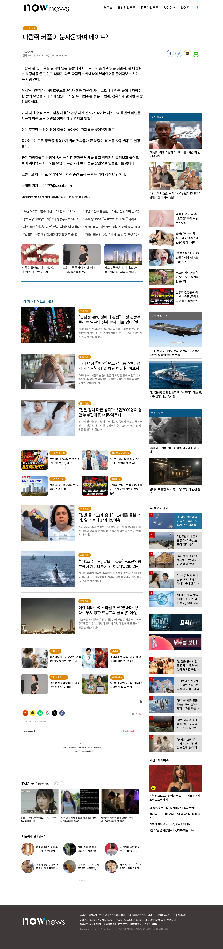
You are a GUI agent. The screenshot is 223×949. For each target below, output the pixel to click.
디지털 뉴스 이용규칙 (166, 914)
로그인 (83, 914)
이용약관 (103, 914)
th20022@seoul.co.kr (55, 185)
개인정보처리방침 (117, 914)
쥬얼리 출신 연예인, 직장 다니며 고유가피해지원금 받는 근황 (47, 868)
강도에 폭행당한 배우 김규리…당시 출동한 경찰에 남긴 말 (47, 851)
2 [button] (82, 880)
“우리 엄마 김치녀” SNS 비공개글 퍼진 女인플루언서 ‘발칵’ (119, 819)
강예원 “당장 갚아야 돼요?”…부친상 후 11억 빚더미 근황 (79, 819)
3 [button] (84, 880)
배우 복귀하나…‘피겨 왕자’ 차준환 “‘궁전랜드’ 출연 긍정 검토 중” (131, 868)
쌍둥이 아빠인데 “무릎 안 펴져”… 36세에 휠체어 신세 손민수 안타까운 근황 (38, 819)
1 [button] (79, 880)
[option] (39, 807)
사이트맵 (182, 914)
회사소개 (93, 914)
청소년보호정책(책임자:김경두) (141, 914)
